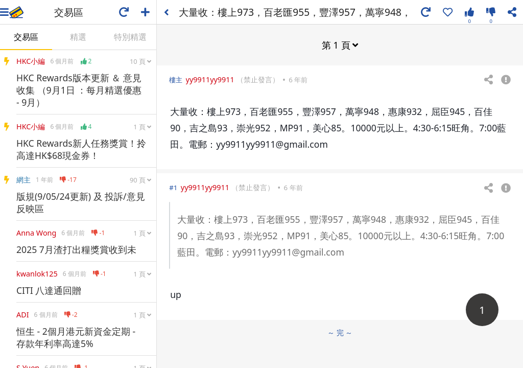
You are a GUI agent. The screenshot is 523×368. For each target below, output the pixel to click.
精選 (78, 36)
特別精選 (130, 36)
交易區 (26, 36)
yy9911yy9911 (210, 79)
